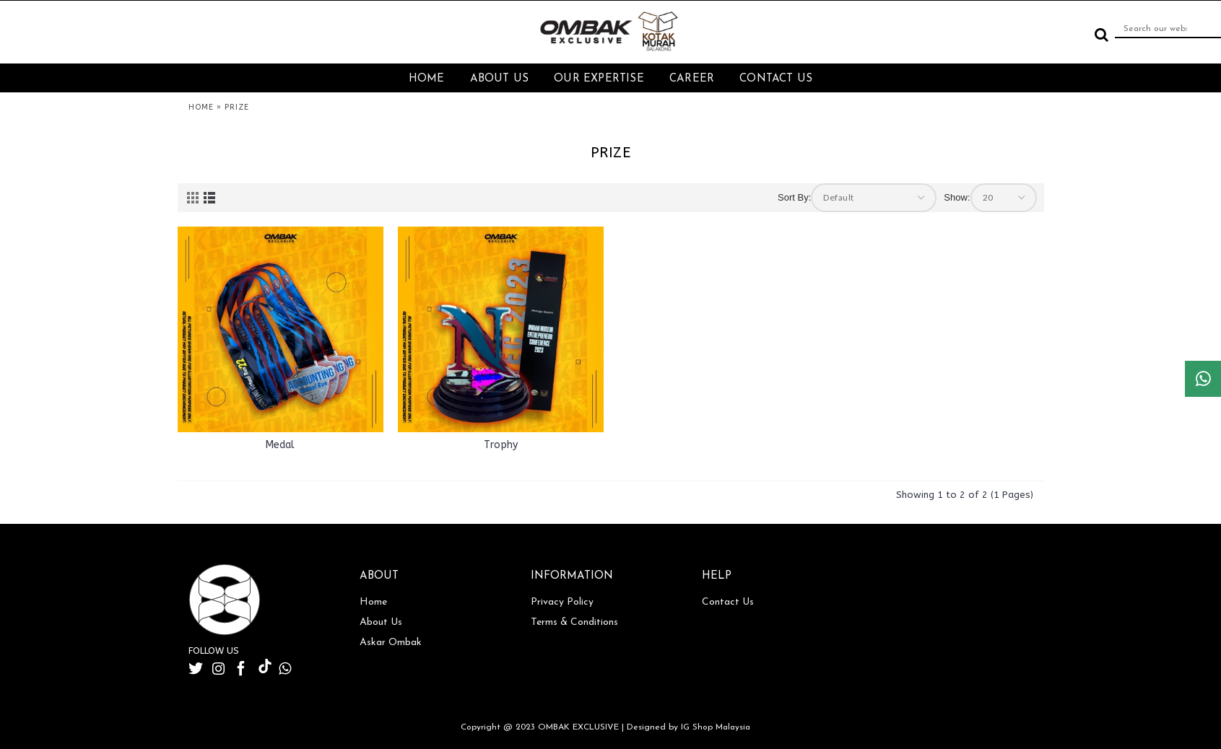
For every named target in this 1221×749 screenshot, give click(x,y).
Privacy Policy (562, 602)
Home (373, 602)
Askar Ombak (391, 642)
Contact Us (728, 602)
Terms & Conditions (574, 622)
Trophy (501, 445)
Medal (280, 445)
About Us (381, 622)
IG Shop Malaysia (715, 727)
